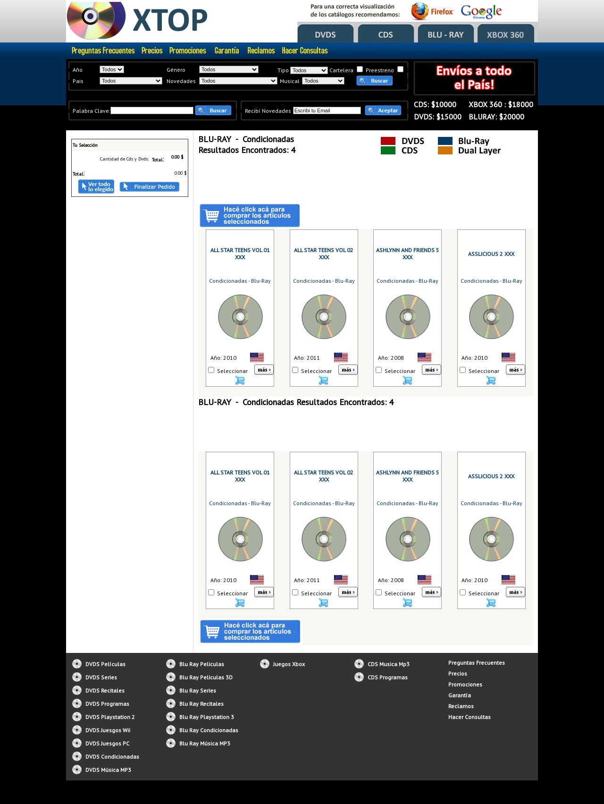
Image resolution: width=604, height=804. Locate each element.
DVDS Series (101, 677)
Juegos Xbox (289, 664)
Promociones (465, 684)
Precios (457, 673)
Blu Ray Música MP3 (204, 743)
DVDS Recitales (105, 690)
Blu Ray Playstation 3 (206, 716)
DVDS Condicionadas (112, 756)
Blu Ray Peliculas (201, 664)
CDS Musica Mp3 (389, 664)
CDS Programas (388, 677)
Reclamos (461, 706)
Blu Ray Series (197, 690)
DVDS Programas (107, 703)
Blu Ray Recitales (201, 703)
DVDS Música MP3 (108, 769)
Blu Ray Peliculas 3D (206, 677)
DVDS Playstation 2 (110, 716)
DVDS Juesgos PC (107, 743)
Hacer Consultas (469, 716)
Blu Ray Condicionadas (208, 730)
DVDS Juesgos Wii (107, 730)
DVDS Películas (105, 664)
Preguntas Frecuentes (476, 662)
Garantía (459, 695)
